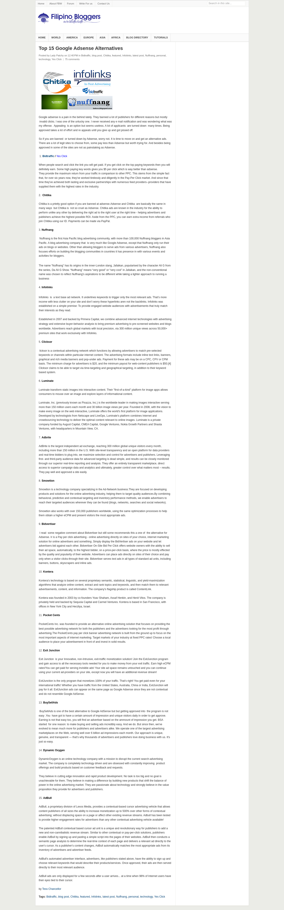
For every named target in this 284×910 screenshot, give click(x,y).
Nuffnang (150, 55)
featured (116, 55)
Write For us (86, 3)
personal (161, 55)
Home (41, 3)
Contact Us (104, 3)
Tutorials (161, 37)
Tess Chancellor (51, 888)
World (56, 37)
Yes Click (57, 59)
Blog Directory (137, 37)
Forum (70, 3)
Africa (115, 37)
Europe (88, 37)
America (72, 37)
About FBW (55, 3)
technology (44, 59)
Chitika (107, 55)
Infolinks (126, 55)
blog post (97, 55)
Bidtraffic (86, 55)
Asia (102, 37)
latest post (138, 55)
